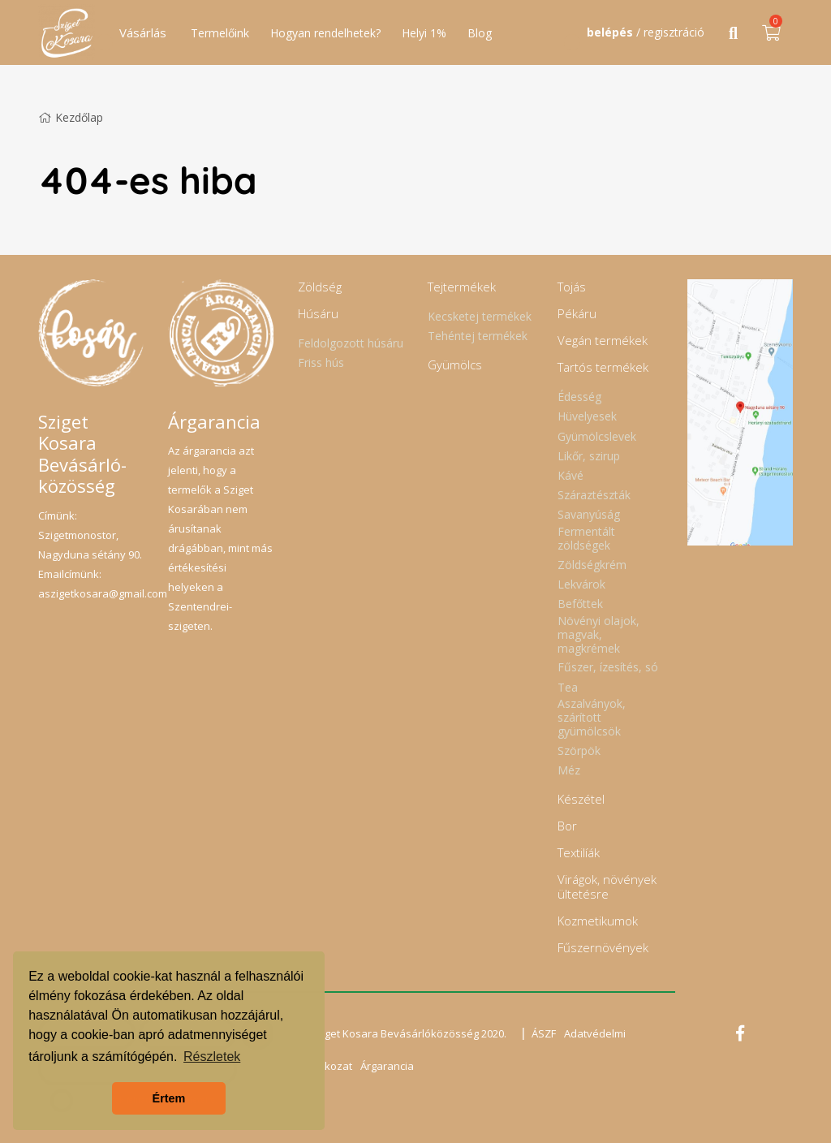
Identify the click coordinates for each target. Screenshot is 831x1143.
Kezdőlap (70, 117)
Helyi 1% (424, 33)
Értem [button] (169, 1098)
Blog (479, 33)
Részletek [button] (211, 1056)
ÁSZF (544, 1033)
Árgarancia (387, 1066)
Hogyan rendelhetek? (325, 33)
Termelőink (220, 33)
